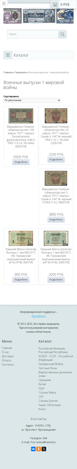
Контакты (8, 376)
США (41, 400)
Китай (42, 396)
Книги (42, 421)
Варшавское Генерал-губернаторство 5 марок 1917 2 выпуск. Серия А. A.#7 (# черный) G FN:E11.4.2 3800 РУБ (21, 198)
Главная (7, 72)
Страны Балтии (48, 413)
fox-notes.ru (38, 328)
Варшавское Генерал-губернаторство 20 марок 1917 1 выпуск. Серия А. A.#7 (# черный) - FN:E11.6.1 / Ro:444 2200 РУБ (56, 135)
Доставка (8, 368)
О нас (5, 364)
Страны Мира (47, 404)
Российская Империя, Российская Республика (53, 362)
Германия (20, 72)
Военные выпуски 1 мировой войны (48, 72)
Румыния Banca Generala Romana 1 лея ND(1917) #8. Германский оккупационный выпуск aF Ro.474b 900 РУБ (56, 198)
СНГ (41, 408)
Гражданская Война (51, 376)
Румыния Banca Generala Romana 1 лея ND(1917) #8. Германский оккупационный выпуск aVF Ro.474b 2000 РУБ (21, 263)
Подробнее (20, 162)
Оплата (6, 372)
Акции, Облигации (50, 417)
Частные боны (48, 380)
